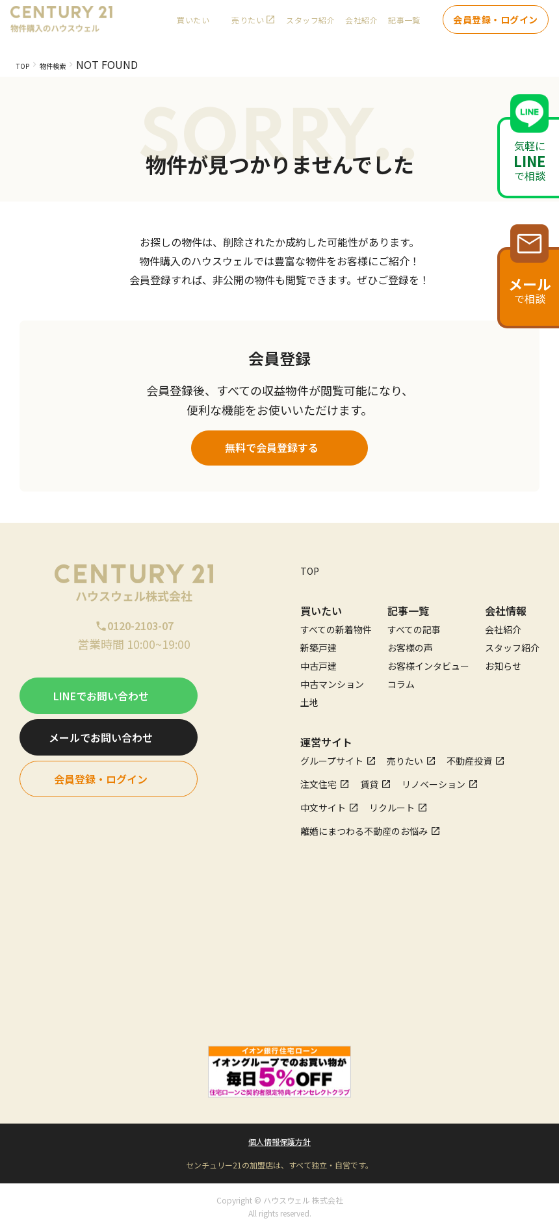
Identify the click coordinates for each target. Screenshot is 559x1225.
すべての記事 (414, 624)
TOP (26, 64)
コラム (401, 678)
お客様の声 (410, 642)
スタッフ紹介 (310, 26)
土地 (309, 697)
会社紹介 (361, 26)
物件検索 (68, 64)
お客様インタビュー (428, 660)
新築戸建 (318, 642)
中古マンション (332, 678)
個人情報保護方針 (279, 1136)
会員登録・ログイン (495, 26)
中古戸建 (318, 660)
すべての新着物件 (336, 624)
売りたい (247, 26)
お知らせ (503, 660)
